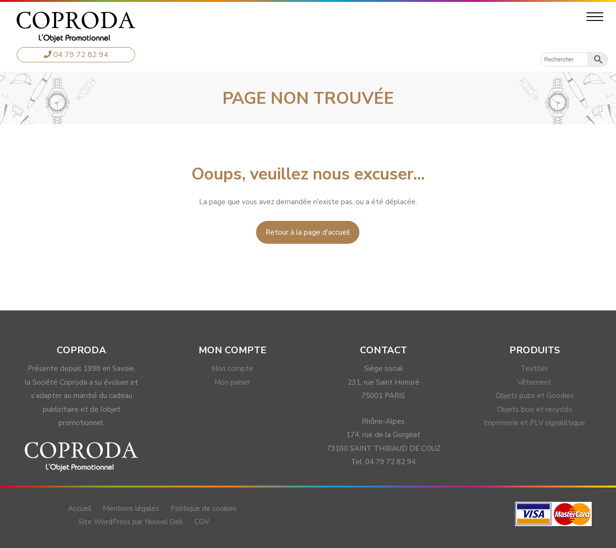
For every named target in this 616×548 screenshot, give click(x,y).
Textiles (534, 368)
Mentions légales (131, 508)
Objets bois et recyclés (534, 409)
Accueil (79, 508)
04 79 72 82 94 (76, 55)
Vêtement (534, 382)
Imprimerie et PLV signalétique (534, 423)
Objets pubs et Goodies (535, 395)
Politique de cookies (203, 508)
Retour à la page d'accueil (308, 232)
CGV (201, 522)
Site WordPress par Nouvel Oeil (131, 522)
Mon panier (232, 382)
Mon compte (232, 368)
